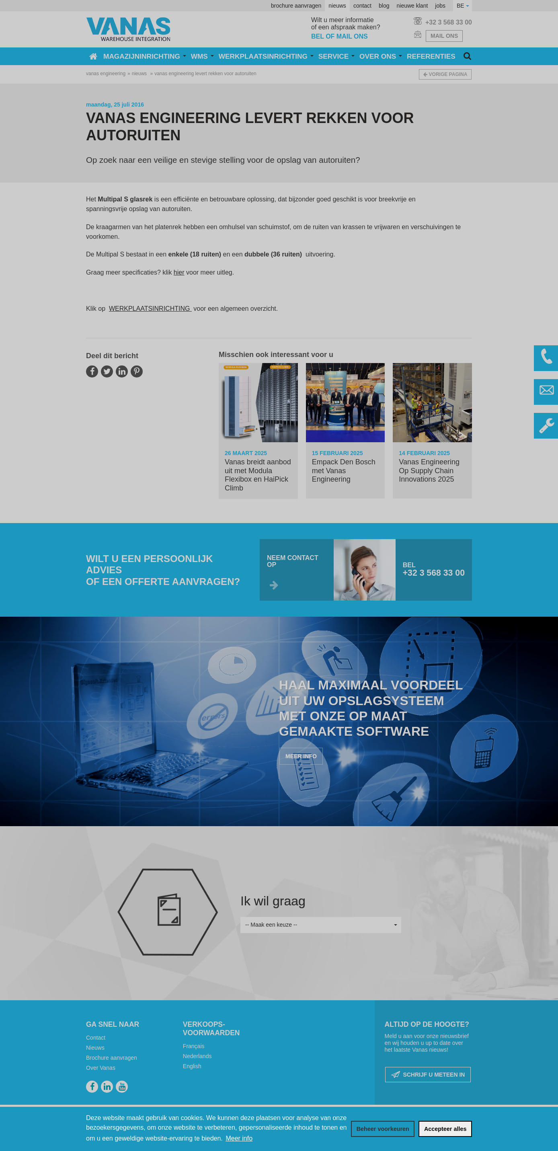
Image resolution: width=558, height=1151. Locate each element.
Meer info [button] (239, 1138)
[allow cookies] (445, 1129)
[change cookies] (382, 1129)
